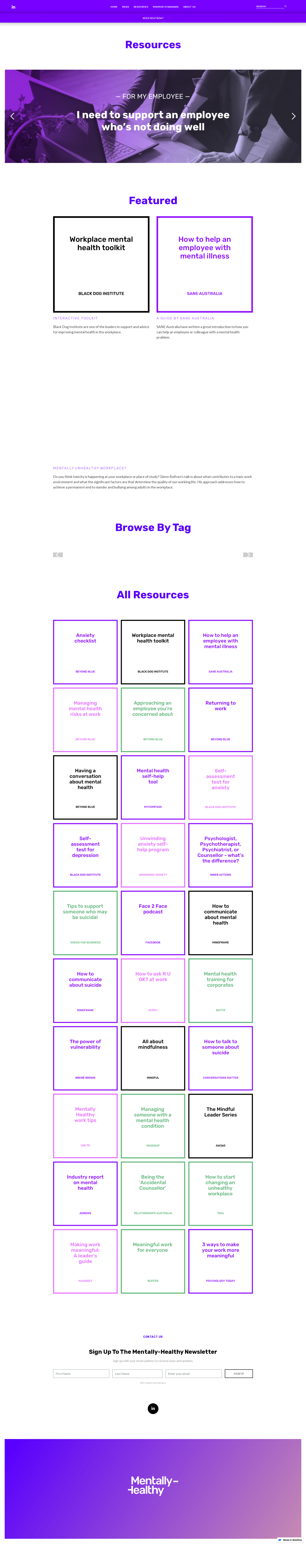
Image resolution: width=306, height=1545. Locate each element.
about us (189, 6)
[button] (12, 116)
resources (141, 6)
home (113, 6)
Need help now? (153, 18)
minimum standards (166, 6)
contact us (153, 1337)
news (125, 6)
